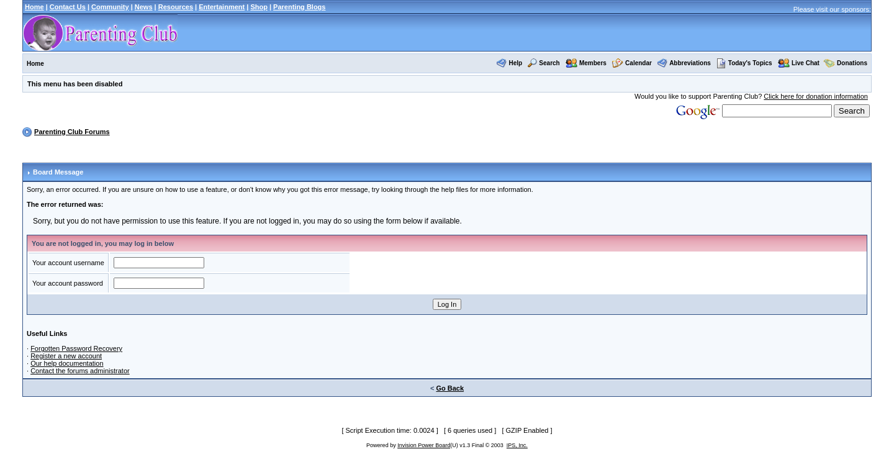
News (144, 7)
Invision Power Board (423, 445)
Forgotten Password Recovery (76, 348)
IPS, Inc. (517, 445)
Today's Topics (744, 63)
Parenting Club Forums (72, 131)
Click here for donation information (816, 96)
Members (593, 63)
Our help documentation (66, 363)
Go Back (450, 388)
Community (110, 7)
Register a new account (66, 356)
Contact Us (68, 7)
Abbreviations (690, 63)
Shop (259, 7)
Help (515, 63)
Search (549, 63)
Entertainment (222, 7)
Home (34, 7)
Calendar (638, 63)
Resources (175, 7)
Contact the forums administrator (80, 370)
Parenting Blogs (299, 7)
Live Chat (806, 63)
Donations (852, 63)
